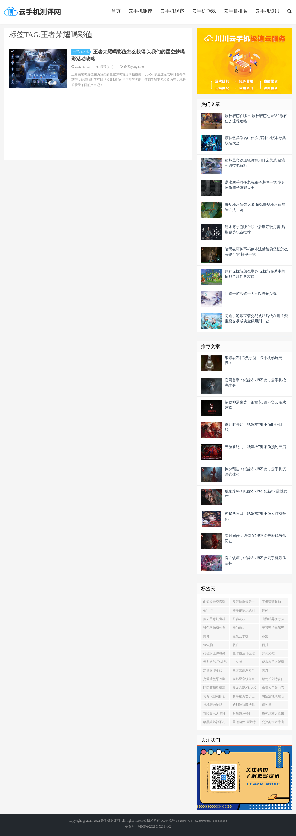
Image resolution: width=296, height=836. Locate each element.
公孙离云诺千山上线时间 (273, 723)
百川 (265, 645)
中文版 (237, 662)
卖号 (206, 636)
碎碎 (265, 610)
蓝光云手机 (240, 636)
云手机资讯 (267, 11)
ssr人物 (208, 645)
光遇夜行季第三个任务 (273, 629)
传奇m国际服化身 (214, 697)
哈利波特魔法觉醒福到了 (244, 706)
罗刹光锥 (268, 653)
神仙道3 (238, 628)
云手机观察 (172, 11)
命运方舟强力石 (273, 688)
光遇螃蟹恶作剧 (214, 679)
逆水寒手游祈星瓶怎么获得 (273, 663)
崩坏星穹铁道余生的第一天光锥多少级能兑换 (244, 680)
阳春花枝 (239, 619)
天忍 (265, 670)
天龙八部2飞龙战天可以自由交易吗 (215, 663)
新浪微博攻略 (212, 670)
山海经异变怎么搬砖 (273, 620)
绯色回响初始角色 (214, 629)
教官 (236, 645)
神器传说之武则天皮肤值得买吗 (244, 611)
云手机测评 (140, 11)
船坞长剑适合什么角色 (273, 680)
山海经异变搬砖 (214, 602)
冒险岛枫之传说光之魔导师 (214, 714)
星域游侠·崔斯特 (244, 722)
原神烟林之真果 (273, 713)
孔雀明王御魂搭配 (214, 654)
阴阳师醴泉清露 (214, 688)
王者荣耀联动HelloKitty (271, 603)
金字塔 (208, 610)
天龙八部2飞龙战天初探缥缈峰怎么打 (244, 689)
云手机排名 (236, 11)
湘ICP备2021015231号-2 (154, 826)
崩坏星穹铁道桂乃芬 (214, 620)
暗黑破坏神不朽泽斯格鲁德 (214, 723)
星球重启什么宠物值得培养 (244, 654)
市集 (265, 636)
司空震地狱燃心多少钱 (273, 697)
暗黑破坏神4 (241, 713)
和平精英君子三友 (244, 697)
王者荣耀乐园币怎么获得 (244, 672)
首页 (116, 11)
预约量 (266, 705)
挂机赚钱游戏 (212, 705)
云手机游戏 (204, 11)
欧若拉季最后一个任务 (244, 603)
